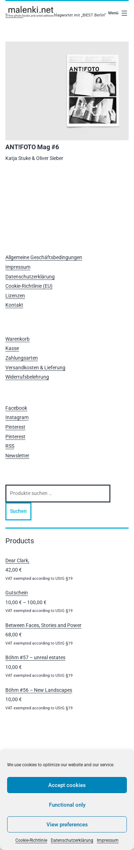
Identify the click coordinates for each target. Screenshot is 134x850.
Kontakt (14, 305)
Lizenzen (15, 295)
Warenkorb (17, 339)
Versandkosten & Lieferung (35, 367)
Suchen (18, 511)
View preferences (67, 824)
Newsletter (17, 455)
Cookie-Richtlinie (31, 840)
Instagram (17, 417)
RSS (9, 446)
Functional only (67, 805)
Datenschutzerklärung (72, 840)
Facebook (16, 408)
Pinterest (15, 427)
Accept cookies (67, 785)
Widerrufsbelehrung (27, 377)
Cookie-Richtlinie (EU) (29, 286)
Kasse (12, 348)
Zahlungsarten (21, 358)
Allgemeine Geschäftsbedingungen (43, 257)
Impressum (108, 840)
